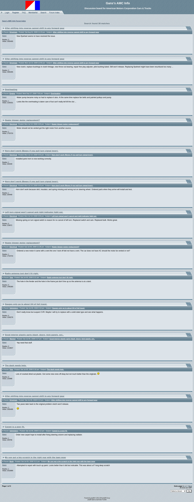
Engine (12, 93)
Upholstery (14, 308)
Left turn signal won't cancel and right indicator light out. (34, 212)
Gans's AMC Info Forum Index (14, 21)
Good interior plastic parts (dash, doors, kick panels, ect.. (34, 335)
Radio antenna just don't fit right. (22, 273)
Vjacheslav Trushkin (101, 499)
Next (190, 486)
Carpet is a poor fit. (15, 427)
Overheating (11, 89)
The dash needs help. (16, 365)
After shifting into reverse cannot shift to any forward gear (34, 28)
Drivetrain (13, 32)
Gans (4, 36)
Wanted (12, 339)
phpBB (93, 498)
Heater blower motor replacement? (22, 120)
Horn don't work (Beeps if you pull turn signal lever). (31, 151)
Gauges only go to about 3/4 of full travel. (26, 304)
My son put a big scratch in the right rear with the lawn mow (35, 457)
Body (12, 461)
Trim (11, 277)
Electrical (13, 124)
